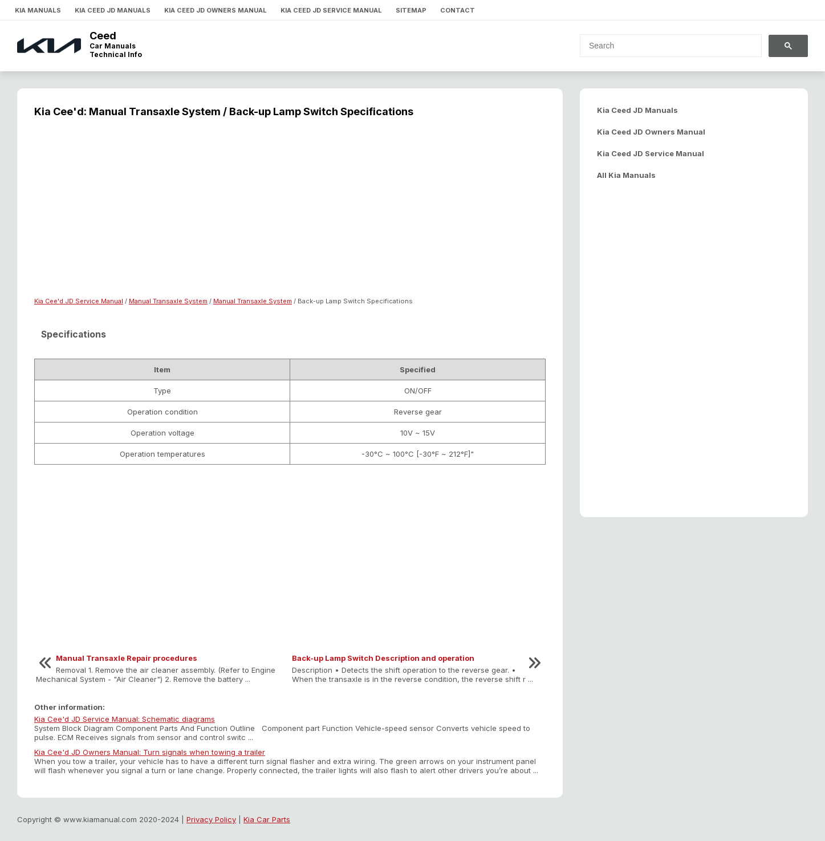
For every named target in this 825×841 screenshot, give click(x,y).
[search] (664, 45)
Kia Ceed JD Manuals (113, 10)
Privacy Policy (211, 819)
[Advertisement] (290, 214)
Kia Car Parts (266, 819)
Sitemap (411, 10)
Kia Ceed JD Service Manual (331, 10)
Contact (457, 10)
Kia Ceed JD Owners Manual (215, 10)
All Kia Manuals (626, 175)
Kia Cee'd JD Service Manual (78, 301)
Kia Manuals (38, 10)
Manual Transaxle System (168, 301)
